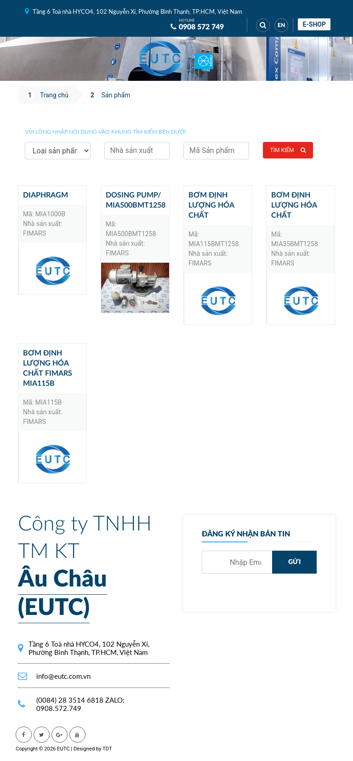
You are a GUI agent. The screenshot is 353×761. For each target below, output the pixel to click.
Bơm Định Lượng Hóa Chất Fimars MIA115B (47, 368)
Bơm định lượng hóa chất (211, 205)
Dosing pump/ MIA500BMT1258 (135, 200)
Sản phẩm (116, 95)
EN (281, 25)
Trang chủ (54, 95)
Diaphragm (45, 195)
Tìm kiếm (288, 150)
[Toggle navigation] (204, 59)
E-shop (314, 24)
